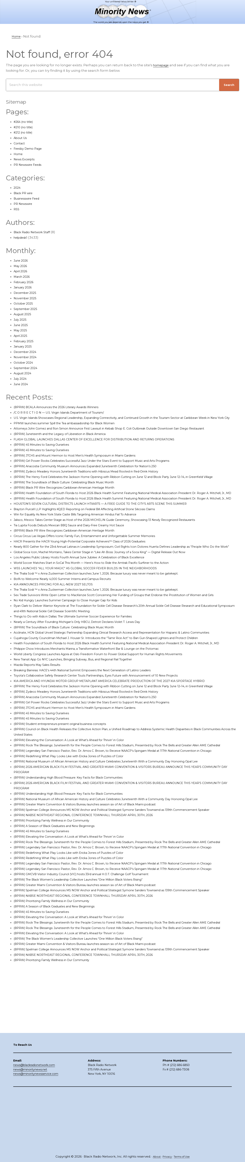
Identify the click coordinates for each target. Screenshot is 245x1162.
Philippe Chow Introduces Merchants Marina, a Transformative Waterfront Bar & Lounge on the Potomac (102, 702)
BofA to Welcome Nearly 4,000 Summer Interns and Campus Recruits (73, 611)
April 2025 (22, 336)
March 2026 (23, 276)
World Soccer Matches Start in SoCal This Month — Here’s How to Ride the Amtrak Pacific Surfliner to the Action (107, 595)
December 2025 (27, 293)
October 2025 (25, 303)
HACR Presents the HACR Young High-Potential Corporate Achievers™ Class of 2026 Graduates (93, 568)
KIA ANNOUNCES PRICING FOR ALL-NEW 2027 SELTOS (59, 616)
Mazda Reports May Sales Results (42, 718)
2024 (18, 187)
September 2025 (28, 309)
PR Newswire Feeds (30, 165)
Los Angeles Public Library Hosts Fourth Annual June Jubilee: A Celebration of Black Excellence (94, 589)
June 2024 (22, 384)
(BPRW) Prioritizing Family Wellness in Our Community (60, 895)
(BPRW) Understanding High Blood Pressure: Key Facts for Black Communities (80, 847)
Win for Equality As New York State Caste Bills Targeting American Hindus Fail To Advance (89, 541)
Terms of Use (183, 1157)
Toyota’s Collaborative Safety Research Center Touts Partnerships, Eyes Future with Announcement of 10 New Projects (113, 729)
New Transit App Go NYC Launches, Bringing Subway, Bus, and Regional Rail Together (86, 713)
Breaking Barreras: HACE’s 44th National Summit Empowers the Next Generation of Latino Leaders (97, 724)
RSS (17, 209)
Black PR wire (25, 193)
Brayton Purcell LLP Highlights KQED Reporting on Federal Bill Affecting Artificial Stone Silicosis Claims (100, 536)
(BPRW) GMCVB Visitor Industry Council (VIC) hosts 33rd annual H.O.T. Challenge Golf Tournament (96, 971)
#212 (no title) (25, 132)
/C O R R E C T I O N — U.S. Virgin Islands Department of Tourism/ (68, 412)
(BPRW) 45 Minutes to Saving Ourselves (47, 455)
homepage (162, 65)
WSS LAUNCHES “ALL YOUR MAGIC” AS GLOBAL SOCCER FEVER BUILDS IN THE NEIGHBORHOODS (96, 600)
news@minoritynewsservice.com (35, 1133)
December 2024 (27, 352)
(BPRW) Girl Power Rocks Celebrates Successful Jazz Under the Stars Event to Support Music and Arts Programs (108, 471)
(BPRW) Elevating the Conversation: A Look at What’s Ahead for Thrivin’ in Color (80, 799)
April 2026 (22, 271)
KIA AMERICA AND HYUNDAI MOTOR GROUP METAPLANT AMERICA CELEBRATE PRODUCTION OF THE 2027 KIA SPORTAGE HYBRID (124, 734)
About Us (21, 138)
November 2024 (27, 357)
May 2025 (21, 330)
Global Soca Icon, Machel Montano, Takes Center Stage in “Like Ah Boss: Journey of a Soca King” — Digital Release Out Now (117, 584)
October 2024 (25, 362)
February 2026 (26, 282)
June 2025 (22, 325)
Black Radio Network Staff (35, 232)
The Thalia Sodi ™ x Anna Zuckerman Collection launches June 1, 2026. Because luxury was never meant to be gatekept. (115, 606)
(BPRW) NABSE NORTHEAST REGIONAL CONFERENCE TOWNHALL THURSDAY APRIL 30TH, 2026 (95, 890)
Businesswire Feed (30, 198)
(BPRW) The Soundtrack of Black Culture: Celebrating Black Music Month (75, 498)
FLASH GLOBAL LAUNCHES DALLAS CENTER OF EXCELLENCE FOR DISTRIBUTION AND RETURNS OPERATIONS (107, 450)
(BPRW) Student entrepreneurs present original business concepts (71, 783)
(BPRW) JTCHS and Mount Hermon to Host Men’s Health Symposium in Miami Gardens (87, 466)
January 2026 (25, 287)
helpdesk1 (22, 237)
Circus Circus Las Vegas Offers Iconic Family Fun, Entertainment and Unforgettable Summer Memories (101, 563)
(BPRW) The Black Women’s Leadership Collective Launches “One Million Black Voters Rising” (93, 976)
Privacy (166, 1157)
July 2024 (21, 379)
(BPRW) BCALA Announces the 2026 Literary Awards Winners (65, 407)
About (154, 1157)
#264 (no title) (25, 122)
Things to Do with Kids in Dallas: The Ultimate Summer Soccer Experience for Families (86, 654)
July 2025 (21, 319)
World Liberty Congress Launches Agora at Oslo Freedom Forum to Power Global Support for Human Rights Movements (116, 708)
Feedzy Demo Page (30, 148)
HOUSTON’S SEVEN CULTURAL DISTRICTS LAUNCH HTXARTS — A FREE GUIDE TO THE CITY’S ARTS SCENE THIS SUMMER (115, 530)
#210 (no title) (25, 127)
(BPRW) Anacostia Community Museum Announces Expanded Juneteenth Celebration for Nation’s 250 (101, 477)
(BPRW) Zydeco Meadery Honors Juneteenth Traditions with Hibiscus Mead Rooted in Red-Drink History (101, 482)
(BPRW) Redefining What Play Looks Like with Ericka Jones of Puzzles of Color (79, 826)
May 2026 (21, 266)
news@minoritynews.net (30, 1128)
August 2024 (24, 373)
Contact (20, 143)
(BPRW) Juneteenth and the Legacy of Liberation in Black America (70, 444)
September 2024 (28, 368)
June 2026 (22, 260)
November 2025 (27, 298)
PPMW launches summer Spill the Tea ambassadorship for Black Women (76, 428)
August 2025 (24, 314)
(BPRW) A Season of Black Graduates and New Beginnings (63, 901)
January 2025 (25, 346)
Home (19, 154)
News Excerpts (26, 159)
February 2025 (26, 341)
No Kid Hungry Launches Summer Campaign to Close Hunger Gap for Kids (77, 638)
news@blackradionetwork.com (34, 1124)
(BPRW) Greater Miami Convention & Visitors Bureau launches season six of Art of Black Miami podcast (100, 874)
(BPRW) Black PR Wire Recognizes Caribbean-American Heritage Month (74, 503)
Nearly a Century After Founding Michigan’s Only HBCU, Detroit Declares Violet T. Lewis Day (91, 659)
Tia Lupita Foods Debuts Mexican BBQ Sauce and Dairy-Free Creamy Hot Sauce (80, 552)
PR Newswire (25, 204)
